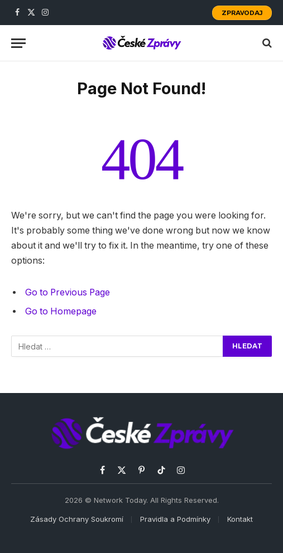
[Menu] (18, 43)
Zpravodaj (242, 13)
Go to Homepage (61, 311)
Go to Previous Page (67, 292)
